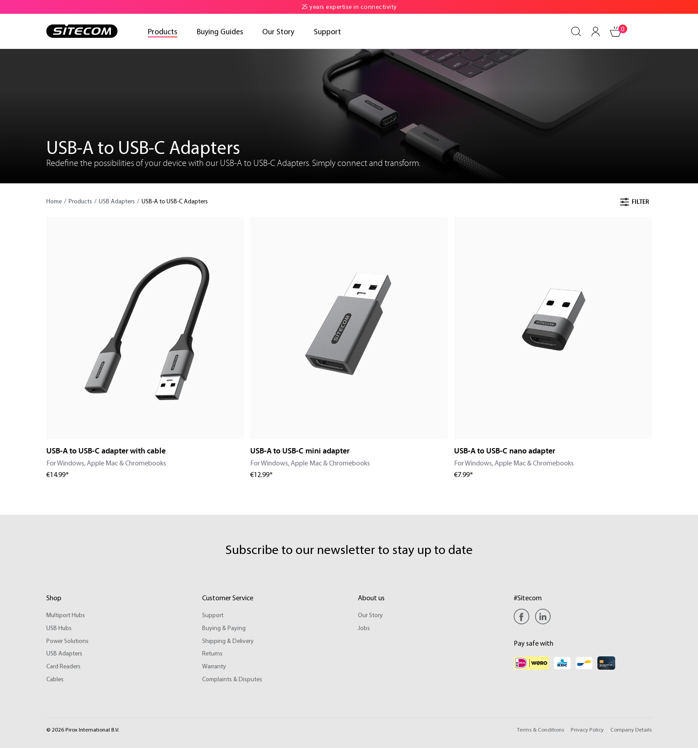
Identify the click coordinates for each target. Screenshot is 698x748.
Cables (55, 679)
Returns (212, 653)
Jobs (364, 628)
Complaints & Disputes (231, 679)
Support (212, 615)
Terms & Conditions (540, 729)
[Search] (576, 31)
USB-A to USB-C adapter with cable (106, 451)
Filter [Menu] (634, 202)
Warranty (214, 666)
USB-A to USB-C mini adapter (299, 451)
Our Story (370, 615)
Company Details (631, 729)
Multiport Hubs (65, 615)
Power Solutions (67, 641)
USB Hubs (59, 628)
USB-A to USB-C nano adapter (504, 451)
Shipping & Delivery (227, 641)
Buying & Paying (223, 628)
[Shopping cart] (616, 31)
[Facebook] (524, 616)
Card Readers (63, 666)
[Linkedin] (543, 616)
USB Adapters (64, 653)
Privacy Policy (587, 729)
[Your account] (595, 31)
